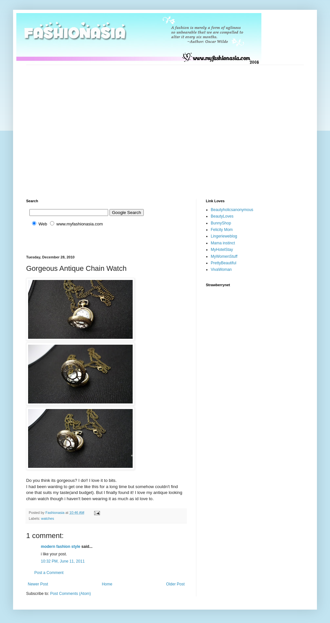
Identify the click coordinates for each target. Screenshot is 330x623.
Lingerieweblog (224, 236)
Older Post (175, 584)
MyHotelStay (222, 249)
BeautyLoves (222, 216)
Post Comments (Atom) (70, 593)
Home (107, 584)
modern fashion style (60, 546)
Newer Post (38, 584)
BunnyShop (221, 223)
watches (47, 518)
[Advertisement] (61, 126)
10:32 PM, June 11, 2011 (63, 561)
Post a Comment (48, 572)
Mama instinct (223, 243)
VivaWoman (221, 269)
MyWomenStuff (224, 256)
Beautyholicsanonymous (232, 209)
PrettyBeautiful (223, 263)
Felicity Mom (222, 229)
